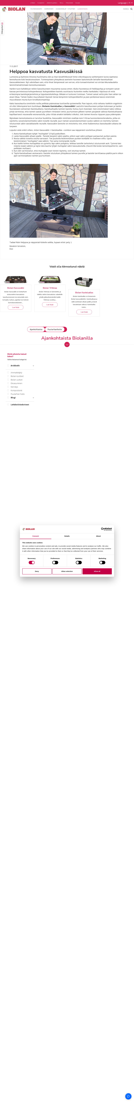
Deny (37, 571)
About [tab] (98, 536)
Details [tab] (67, 536)
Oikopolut (2, 29)
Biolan (33, 3)
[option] (67, 38)
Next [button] (104, 201)
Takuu (61, 3)
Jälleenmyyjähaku (52, 3)
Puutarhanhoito (36, 9)
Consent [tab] (35, 536)
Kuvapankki (40, 3)
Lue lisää (15, 307)
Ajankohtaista (82, 9)
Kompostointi (48, 9)
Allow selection (67, 571)
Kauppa (77, 3)
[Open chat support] (128, 1096)
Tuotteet (72, 9)
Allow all (97, 571)
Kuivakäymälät (61, 9)
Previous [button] (14, 201)
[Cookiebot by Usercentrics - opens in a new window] (102, 529)
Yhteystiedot (69, 3)
